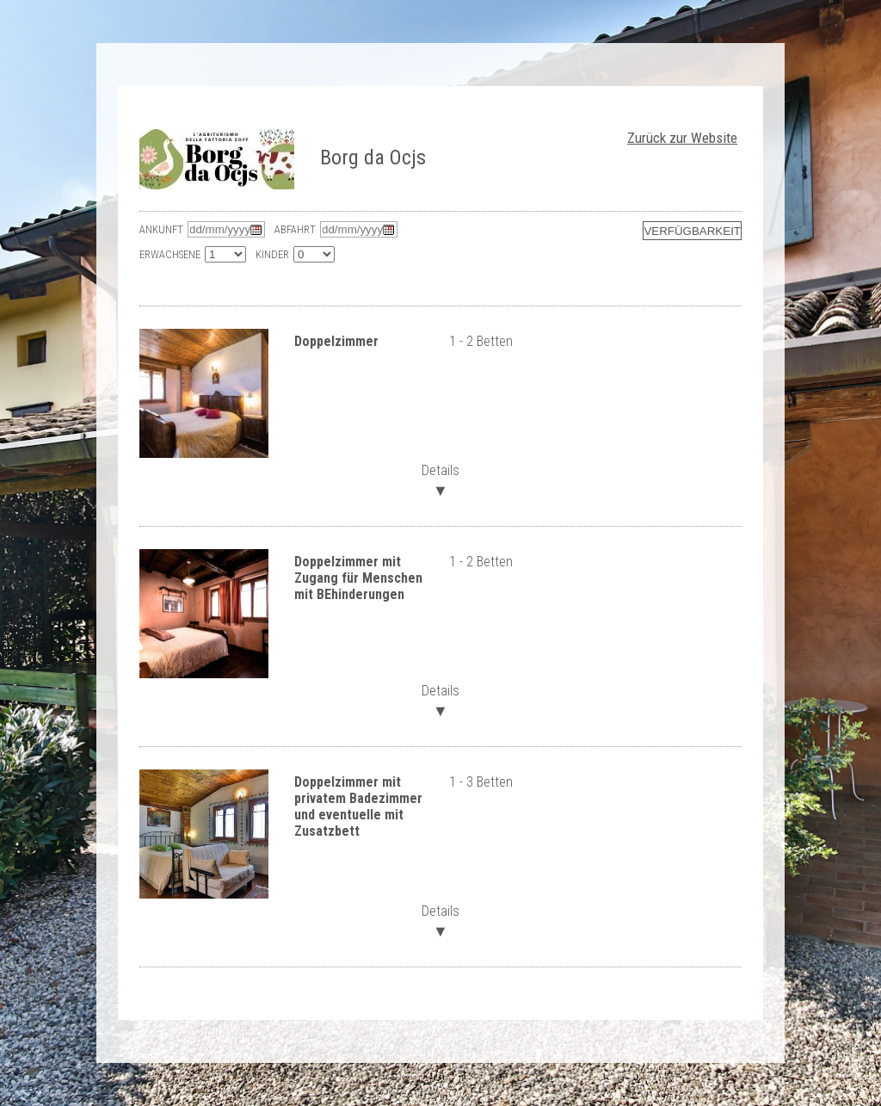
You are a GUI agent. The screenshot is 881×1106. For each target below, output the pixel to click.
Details (440, 479)
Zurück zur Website (682, 137)
